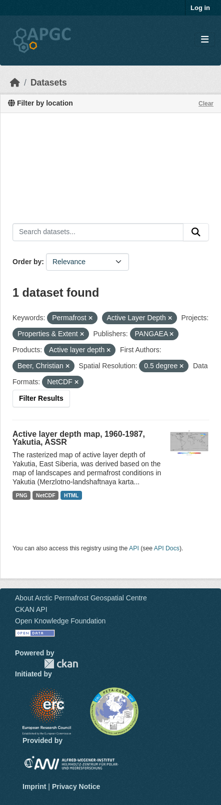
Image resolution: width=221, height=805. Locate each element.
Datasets (48, 83)
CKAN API (31, 609)
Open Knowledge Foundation (60, 621)
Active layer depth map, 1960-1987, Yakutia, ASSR (78, 438)
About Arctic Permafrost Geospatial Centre (81, 598)
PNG (22, 495)
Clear (206, 103)
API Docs (167, 548)
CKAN (61, 663)
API (134, 548)
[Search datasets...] (98, 232)
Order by (27, 262)
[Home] (15, 83)
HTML (71, 495)
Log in (200, 8)
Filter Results (41, 398)
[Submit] (196, 232)
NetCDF (46, 495)
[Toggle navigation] (204, 40)
